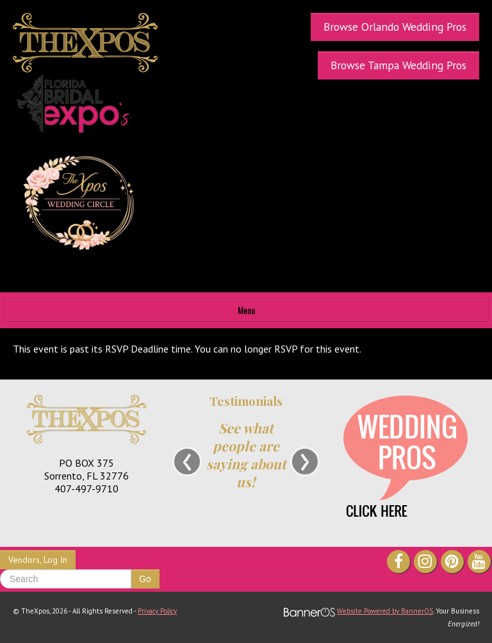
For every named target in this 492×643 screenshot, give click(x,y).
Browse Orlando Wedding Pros (395, 26)
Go (145, 579)
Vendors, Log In (37, 559)
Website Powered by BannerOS (385, 610)
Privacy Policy (157, 610)
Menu (246, 310)
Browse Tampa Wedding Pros (398, 65)
